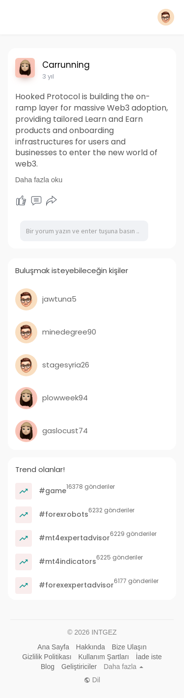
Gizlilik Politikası (46, 657)
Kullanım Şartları (103, 657)
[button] (166, 17)
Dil (92, 679)
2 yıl (48, 76)
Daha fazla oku (39, 180)
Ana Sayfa (53, 647)
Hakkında (90, 647)
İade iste (149, 657)
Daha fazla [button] (123, 666)
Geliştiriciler (79, 666)
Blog (47, 666)
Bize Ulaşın (129, 647)
